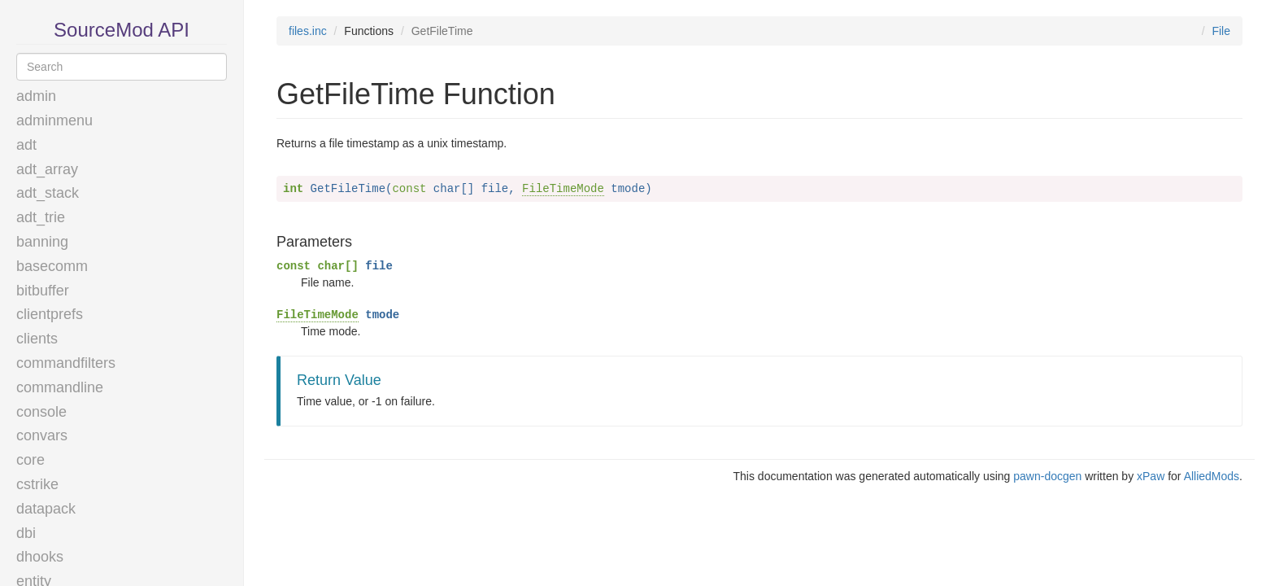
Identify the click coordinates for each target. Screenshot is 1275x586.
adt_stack (47, 193)
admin (36, 96)
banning (42, 242)
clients (37, 338)
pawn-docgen (1047, 476)
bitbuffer (42, 290)
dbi (26, 533)
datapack (46, 509)
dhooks (39, 557)
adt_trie (40, 217)
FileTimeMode (563, 188)
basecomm (52, 266)
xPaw (1150, 476)
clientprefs (49, 314)
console (41, 412)
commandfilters (65, 363)
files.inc (308, 30)
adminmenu (54, 120)
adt (26, 145)
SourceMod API (121, 30)
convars (41, 435)
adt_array (47, 169)
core (30, 460)
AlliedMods (1211, 476)
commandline (59, 387)
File (1221, 30)
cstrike (37, 484)
